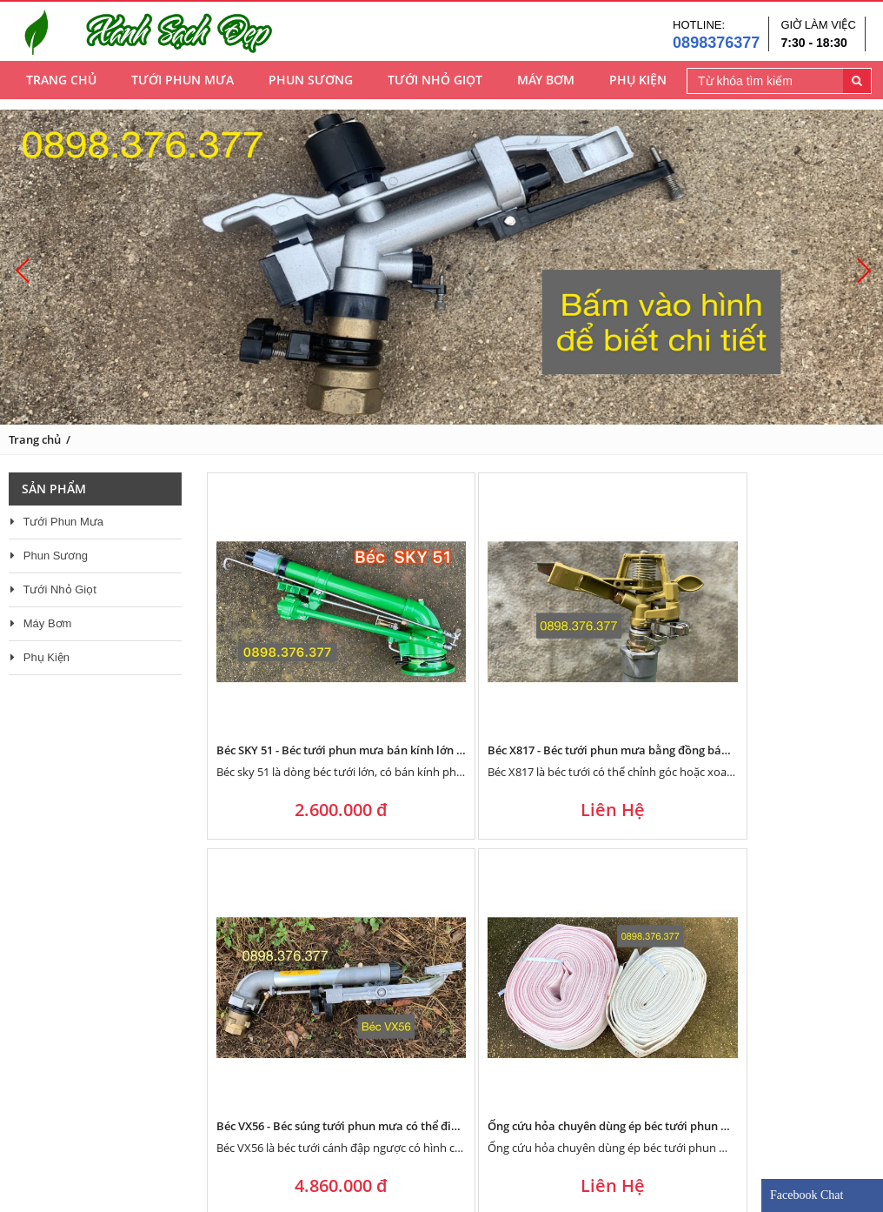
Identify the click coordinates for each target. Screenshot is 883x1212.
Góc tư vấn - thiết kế (364, 1138)
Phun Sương (311, 87)
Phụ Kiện (638, 87)
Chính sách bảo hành (366, 1117)
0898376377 (716, 45)
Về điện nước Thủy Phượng (93, 1138)
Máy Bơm (545, 87)
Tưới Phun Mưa (182, 87)
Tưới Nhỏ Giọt (435, 87)
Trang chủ (61, 87)
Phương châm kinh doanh (90, 1117)
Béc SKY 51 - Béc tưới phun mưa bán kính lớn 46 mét (354, 639)
